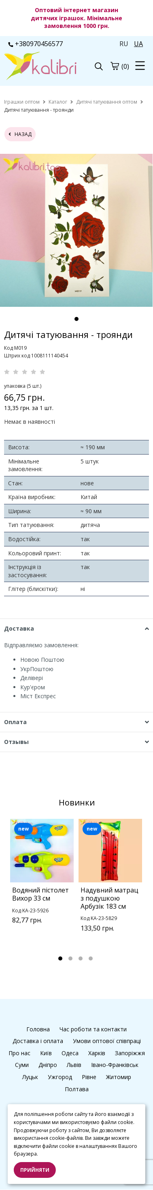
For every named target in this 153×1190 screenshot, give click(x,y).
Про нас (19, 1053)
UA (138, 43)
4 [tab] (91, 958)
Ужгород (60, 1077)
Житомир (118, 1077)
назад (20, 134)
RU (123, 43)
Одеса (70, 1053)
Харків (96, 1053)
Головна (38, 1029)
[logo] (40, 67)
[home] (22, 101)
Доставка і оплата (38, 1041)
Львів (74, 1065)
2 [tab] (70, 958)
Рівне (89, 1077)
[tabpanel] (76, 230)
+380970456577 (35, 43)
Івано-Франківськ (114, 1065)
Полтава (77, 1089)
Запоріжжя (130, 1053)
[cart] (114, 66)
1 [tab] (76, 319)
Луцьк (30, 1077)
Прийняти (34, 1170)
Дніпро (47, 1065)
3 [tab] (81, 958)
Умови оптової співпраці (107, 1041)
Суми (22, 1065)
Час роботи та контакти (93, 1029)
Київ (46, 1053)
